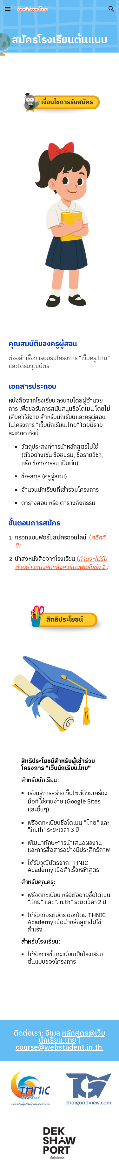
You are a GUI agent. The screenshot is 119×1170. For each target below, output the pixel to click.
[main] (59, 40)
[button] (7, 9)
